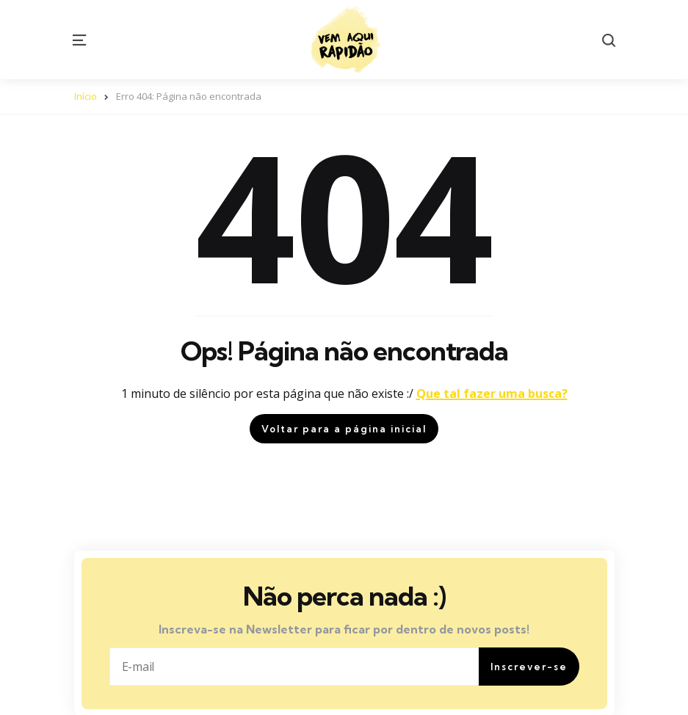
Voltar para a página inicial (344, 429)
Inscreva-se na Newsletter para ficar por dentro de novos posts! (344, 629)
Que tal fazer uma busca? (492, 393)
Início (85, 96)
